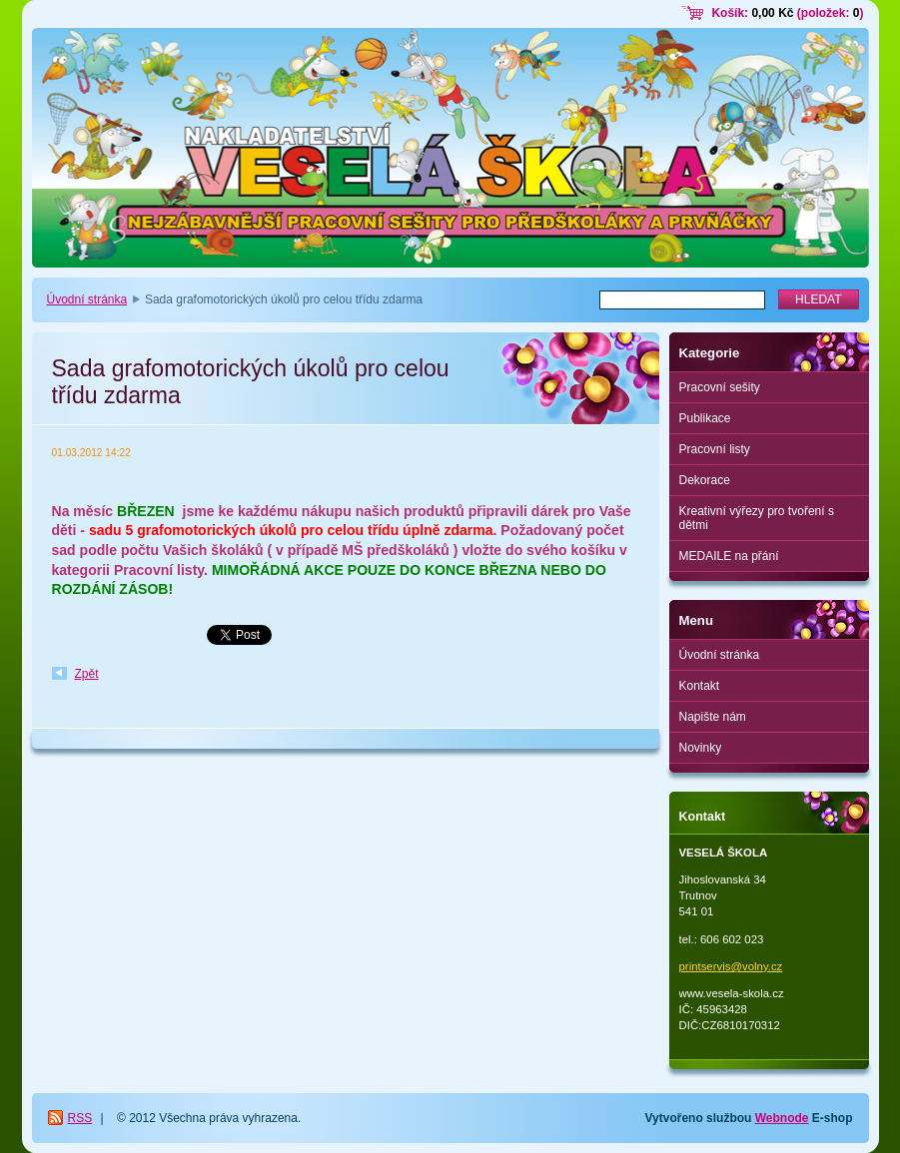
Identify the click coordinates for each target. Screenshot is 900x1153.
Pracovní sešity (719, 387)
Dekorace (704, 480)
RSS (80, 1118)
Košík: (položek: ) (787, 13)
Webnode (782, 1118)
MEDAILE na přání (729, 556)
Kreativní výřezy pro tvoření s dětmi (756, 518)
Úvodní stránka (87, 299)
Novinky (700, 748)
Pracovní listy (714, 449)
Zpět (87, 674)
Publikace (705, 418)
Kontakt (699, 686)
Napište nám (712, 717)
